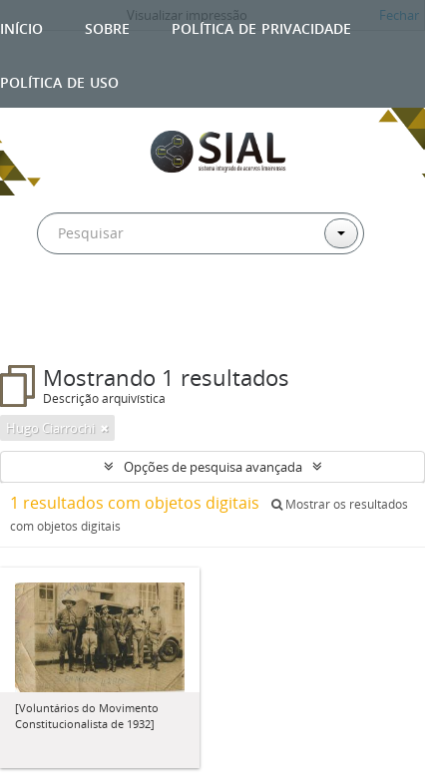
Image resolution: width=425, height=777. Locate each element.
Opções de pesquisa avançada (213, 467)
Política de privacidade (261, 26)
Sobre (107, 26)
